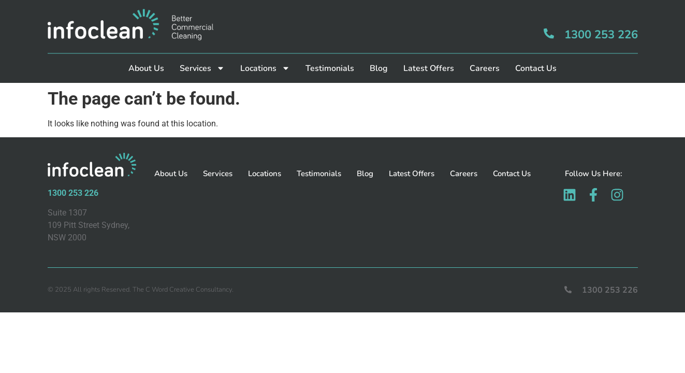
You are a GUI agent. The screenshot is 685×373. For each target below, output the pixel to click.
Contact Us (536, 57)
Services (202, 57)
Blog (379, 57)
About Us (146, 57)
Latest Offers (428, 57)
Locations (265, 57)
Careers (485, 57)
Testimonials (329, 57)
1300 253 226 (601, 24)
